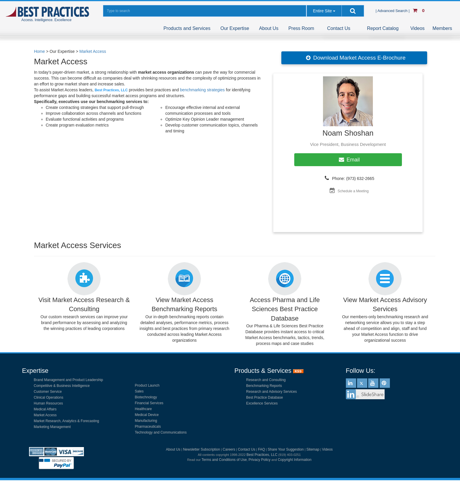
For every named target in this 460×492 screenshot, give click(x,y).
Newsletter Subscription (201, 449)
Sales (139, 391)
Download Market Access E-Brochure (354, 58)
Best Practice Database (264, 397)
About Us (268, 28)
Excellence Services (262, 403)
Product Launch (147, 385)
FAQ (261, 449)
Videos (417, 28)
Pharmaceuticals (148, 426)
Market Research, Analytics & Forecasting (66, 421)
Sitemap (312, 449)
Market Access (93, 51)
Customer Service (48, 392)
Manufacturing (146, 421)
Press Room (301, 28)
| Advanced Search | (393, 11)
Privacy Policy (259, 460)
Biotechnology (146, 397)
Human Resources (48, 403)
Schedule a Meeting (353, 191)
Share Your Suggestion (286, 449)
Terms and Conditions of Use (224, 460)
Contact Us (338, 28)
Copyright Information (295, 460)
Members (442, 28)
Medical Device (147, 415)
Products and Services (186, 28)
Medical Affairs (45, 409)
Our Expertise (234, 28)
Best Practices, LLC (261, 455)
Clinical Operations (48, 397)
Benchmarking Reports (264, 386)
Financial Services (149, 403)
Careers (229, 449)
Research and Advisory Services (271, 392)
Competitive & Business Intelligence (62, 386)
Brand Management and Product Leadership (68, 380)
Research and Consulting (266, 380)
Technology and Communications (161, 432)
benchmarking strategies (202, 89)
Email (348, 159)
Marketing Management (52, 427)
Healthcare (143, 409)
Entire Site (322, 11)
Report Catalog (383, 28)
